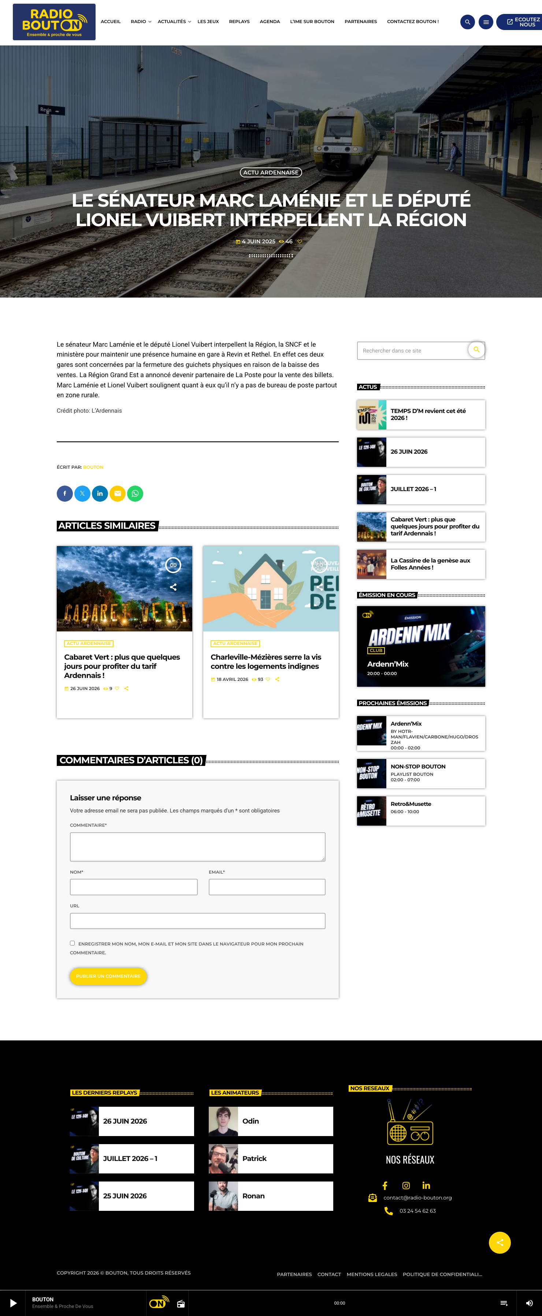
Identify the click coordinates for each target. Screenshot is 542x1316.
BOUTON (93, 467)
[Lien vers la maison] (54, 22)
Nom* (76, 873)
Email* (217, 873)
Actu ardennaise (271, 172)
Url (74, 906)
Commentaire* (88, 826)
